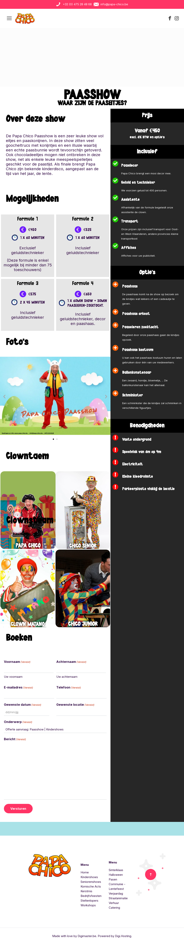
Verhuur (114, 903)
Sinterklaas (116, 870)
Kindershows (89, 877)
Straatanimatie (118, 898)
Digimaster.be (87, 936)
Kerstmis (86, 891)
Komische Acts (91, 886)
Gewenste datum (22, 704)
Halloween (116, 874)
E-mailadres (18, 687)
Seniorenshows (91, 881)
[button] (4, 396)
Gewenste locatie (75, 704)
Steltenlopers (89, 900)
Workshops (88, 905)
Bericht (15, 739)
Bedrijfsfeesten (91, 896)
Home (85, 872)
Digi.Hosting (123, 936)
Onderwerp (18, 721)
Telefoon (68, 687)
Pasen (113, 879)
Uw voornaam (13, 676)
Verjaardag (116, 893)
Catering (114, 907)
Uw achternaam (66, 676)
